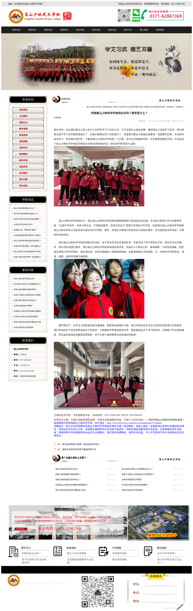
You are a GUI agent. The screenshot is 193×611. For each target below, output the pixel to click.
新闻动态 (48, 30)
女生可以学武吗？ (167, 553)
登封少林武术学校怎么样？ (24, 279)
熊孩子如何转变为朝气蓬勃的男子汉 (79, 449)
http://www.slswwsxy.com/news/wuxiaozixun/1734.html (134, 423)
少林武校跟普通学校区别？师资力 (27, 235)
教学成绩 (23, 129)
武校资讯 (23, 110)
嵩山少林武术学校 (82, 423)
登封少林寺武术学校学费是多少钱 (27, 322)
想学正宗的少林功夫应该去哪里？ (27, 219)
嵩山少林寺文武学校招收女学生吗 (27, 251)
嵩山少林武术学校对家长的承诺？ (27, 241)
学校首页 (16, 30)
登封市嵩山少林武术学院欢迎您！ (167, 419)
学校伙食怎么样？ (31, 553)
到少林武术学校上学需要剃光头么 (27, 284)
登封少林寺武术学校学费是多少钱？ (71, 490)
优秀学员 (23, 148)
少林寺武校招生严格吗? (23, 306)
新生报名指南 (119, 559)
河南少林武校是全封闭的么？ (25, 300)
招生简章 (80, 30)
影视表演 (23, 135)
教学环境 (23, 160)
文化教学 (23, 116)
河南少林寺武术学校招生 (24, 327)
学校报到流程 (119, 553)
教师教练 (23, 154)
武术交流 (96, 30)
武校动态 (170, 107)
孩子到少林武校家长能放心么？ (26, 214)
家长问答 (23, 179)
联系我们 (160, 30)
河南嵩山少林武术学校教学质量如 (27, 311)
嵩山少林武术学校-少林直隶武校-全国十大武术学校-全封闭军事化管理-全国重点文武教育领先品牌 (126, 107)
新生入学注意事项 (76, 553)
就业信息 (23, 186)
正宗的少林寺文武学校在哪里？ (26, 317)
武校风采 (23, 167)
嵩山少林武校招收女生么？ (24, 208)
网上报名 (144, 30)
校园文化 (23, 122)
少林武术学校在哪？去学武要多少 (27, 246)
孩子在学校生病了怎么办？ (169, 561)
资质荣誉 (23, 141)
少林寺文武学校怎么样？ (24, 224)
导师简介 (64, 30)
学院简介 (32, 30)
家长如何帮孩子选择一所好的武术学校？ (81, 444)
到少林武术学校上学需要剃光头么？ (137, 469)
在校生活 (112, 30)
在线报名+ (21, 529)
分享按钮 (57, 118)
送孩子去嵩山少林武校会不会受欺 (27, 295)
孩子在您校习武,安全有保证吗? (34, 561)
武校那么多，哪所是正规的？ (25, 230)
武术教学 (23, 173)
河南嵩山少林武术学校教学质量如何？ (72, 485)
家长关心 (128, 30)
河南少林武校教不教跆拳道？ (25, 289)
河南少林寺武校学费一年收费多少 (27, 257)
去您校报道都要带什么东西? (80, 561)
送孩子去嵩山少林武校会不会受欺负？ (138, 474)
